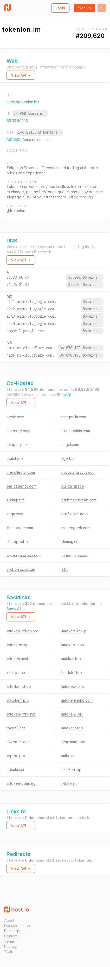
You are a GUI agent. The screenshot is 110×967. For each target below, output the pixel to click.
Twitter (10, 951)
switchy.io (15, 458)
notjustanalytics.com (78, 472)
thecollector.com (21, 472)
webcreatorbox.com (24, 555)
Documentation (17, 925)
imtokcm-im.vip (74, 631)
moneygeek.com (75, 527)
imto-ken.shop (19, 686)
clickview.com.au (21, 569)
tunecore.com (18, 430)
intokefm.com (18, 672)
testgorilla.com (73, 417)
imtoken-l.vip (72, 714)
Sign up (84, 8)
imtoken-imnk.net (21, 714)
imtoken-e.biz (73, 645)
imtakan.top (71, 658)
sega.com (15, 514)
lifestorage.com (20, 527)
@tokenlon (16, 210)
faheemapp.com (75, 555)
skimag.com (71, 541)
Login (60, 8)
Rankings (12, 931)
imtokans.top (72, 728)
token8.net (16, 728)
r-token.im (69, 783)
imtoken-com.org (21, 783)
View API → (21, 75)
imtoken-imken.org (22, 631)
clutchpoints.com (75, 430)
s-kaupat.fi (15, 500)
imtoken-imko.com (77, 700)
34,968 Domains (30, 113)
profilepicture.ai (74, 514)
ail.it (64, 569)
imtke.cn (68, 755)
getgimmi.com (73, 742)
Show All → (66, 394)
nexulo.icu (15, 769)
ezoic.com (15, 417)
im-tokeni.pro (18, 700)
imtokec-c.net (73, 686)
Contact (10, 936)
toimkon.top (71, 769)
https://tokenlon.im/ (23, 102)
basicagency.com (21, 486)
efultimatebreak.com (78, 500)
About (9, 920)
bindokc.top (71, 672)
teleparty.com (18, 444)
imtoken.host (17, 658)
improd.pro (16, 755)
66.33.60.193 (17, 120)
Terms (9, 941)
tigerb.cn (68, 458)
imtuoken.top (18, 645)
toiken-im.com (18, 742)
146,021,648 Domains (40, 132)
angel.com (70, 444)
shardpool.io (17, 541)
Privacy (10, 946)
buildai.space (72, 486)
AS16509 (15, 139)
